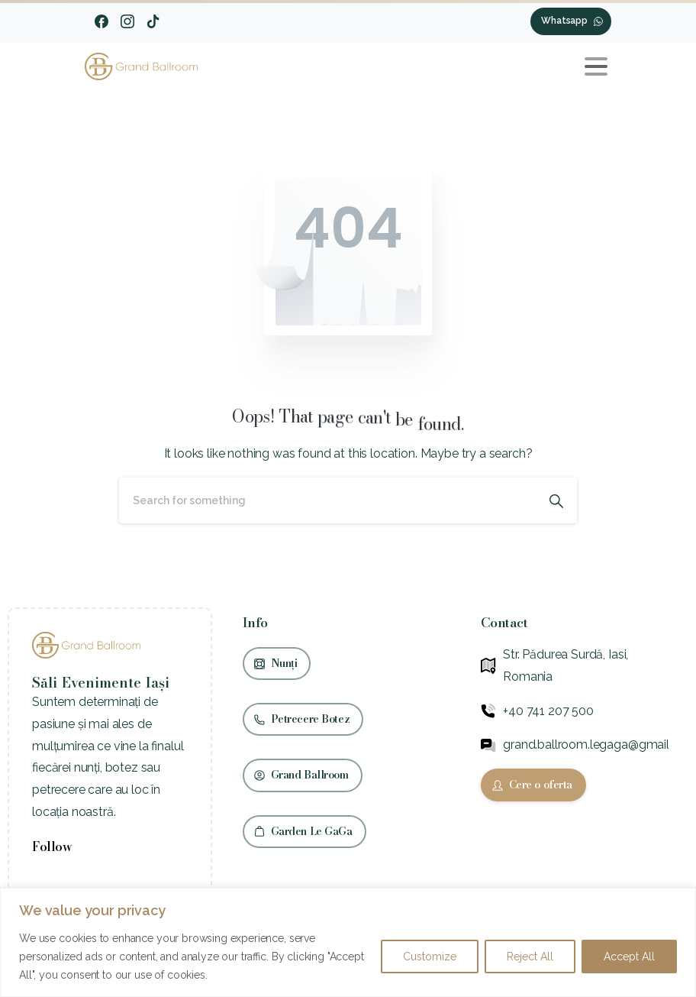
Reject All (530, 956)
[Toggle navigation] (596, 66)
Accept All (629, 956)
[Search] (327, 500)
